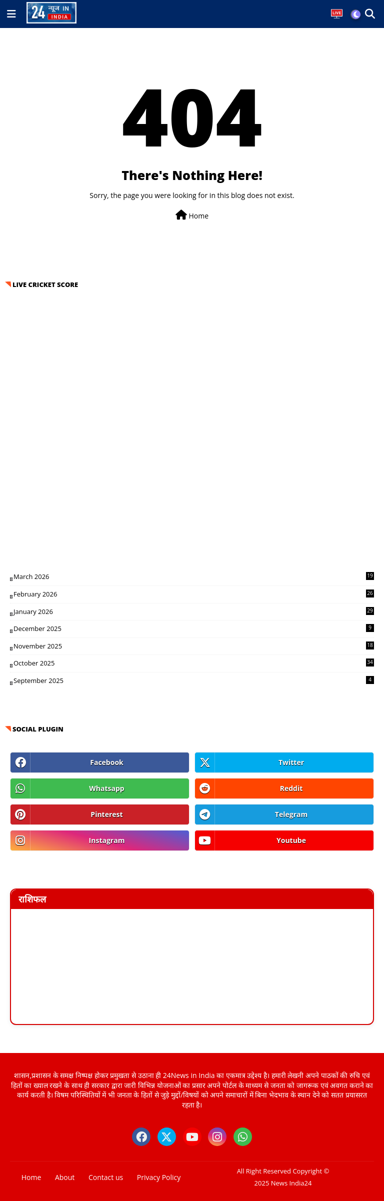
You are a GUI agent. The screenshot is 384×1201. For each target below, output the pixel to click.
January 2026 (194, 611)
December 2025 (194, 628)
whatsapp (106, 788)
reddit (291, 788)
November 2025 (194, 646)
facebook (107, 762)
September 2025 (194, 680)
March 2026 (194, 576)
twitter (291, 762)
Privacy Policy (158, 1177)
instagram (107, 840)
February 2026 (194, 594)
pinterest (106, 814)
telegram (291, 814)
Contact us (105, 1177)
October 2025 (194, 663)
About (64, 1177)
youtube (291, 840)
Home (192, 215)
